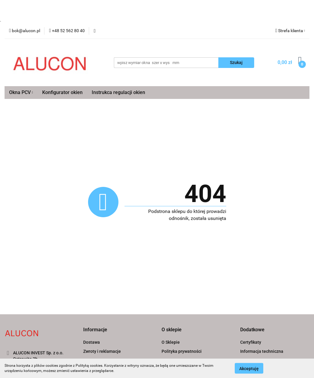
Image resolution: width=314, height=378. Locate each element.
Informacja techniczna (261, 351)
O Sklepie (171, 342)
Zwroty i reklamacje (102, 351)
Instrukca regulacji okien (118, 92)
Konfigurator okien (62, 92)
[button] (95, 330)
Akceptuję (249, 368)
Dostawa (91, 342)
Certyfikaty (250, 342)
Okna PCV (21, 92)
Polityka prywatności (182, 351)
